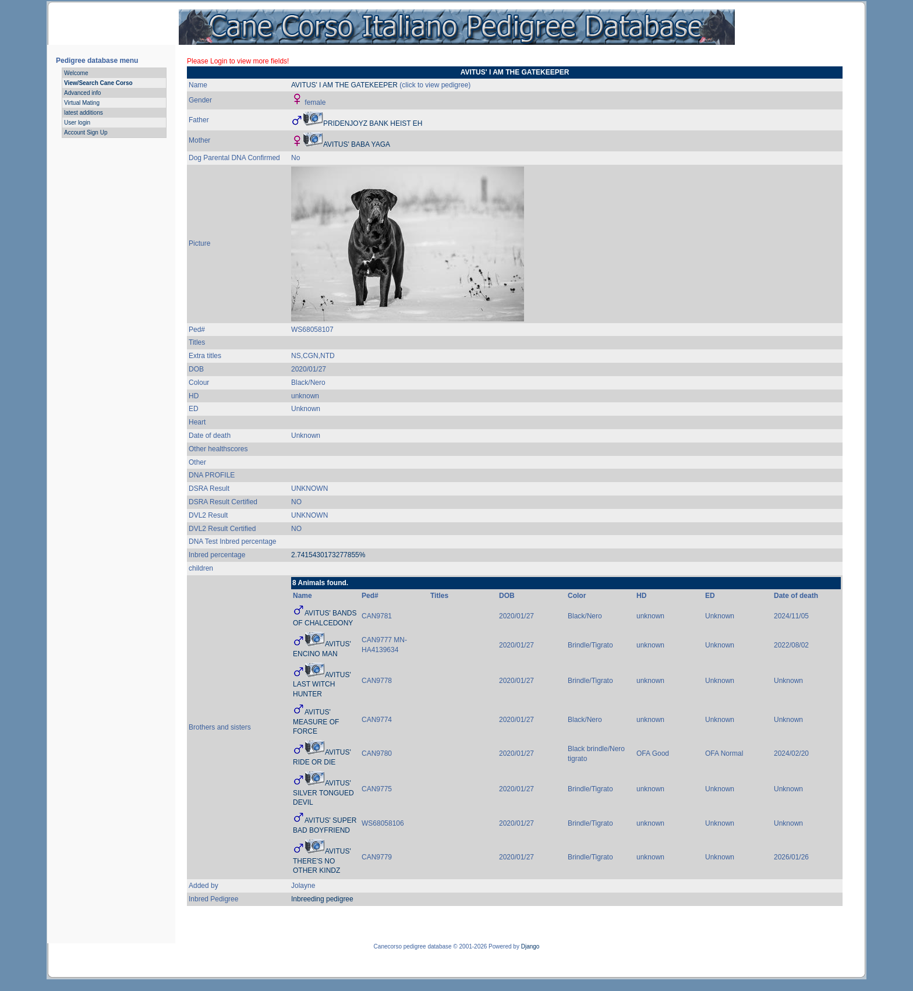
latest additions (83, 112)
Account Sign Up (86, 132)
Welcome (76, 73)
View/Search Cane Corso (98, 83)
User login (77, 122)
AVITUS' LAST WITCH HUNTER (322, 685)
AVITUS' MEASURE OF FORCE (316, 722)
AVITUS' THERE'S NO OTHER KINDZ (322, 861)
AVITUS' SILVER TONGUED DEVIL (323, 793)
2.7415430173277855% (328, 555)
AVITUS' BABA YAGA (356, 144)
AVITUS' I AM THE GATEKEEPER (344, 85)
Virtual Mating (82, 103)
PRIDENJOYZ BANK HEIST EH (372, 123)
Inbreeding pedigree (322, 899)
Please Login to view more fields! (238, 61)
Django (530, 946)
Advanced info (82, 93)
